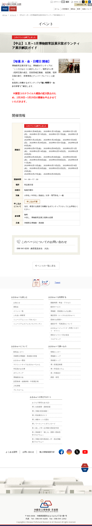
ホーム (57, 9)
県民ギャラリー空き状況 (60, 335)
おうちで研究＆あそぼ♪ (41, 402)
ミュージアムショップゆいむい (25, 319)
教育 (78, 9)
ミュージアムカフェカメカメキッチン (27, 324)
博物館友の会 (18, 377)
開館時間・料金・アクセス (61, 302)
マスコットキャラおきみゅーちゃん (26, 364)
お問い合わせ (28, 452)
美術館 (12, 9)
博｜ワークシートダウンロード (43, 423)
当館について (86, 9)
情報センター (56, 352)
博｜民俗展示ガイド (39, 415)
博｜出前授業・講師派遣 (41, 407)
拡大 (67, 2)
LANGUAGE (80, 4)
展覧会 (73, 9)
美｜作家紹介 (56, 373)
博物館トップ (56, 356)
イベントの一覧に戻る (45, 265)
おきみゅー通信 (19, 360)
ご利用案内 (65, 9)
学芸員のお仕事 (19, 369)
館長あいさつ (18, 352)
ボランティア (18, 373)
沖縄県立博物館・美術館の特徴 (25, 356)
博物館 (4, 9)
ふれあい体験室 (19, 315)
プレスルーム (18, 390)
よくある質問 (11, 452)
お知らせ (16, 302)
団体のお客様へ (56, 319)
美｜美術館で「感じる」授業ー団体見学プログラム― (46, 433)
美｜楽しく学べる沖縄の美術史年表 (45, 428)
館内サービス (56, 307)
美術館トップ (56, 360)
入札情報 (16, 385)
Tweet (57, 282)
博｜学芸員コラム (57, 369)
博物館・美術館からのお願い (61, 311)
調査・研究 (55, 377)
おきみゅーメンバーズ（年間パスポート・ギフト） (65, 329)
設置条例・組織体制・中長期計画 (26, 381)
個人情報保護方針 (47, 452)
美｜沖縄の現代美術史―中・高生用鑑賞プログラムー (46, 440)
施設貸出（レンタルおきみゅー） (63, 315)
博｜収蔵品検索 (56, 364)
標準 (63, 2)
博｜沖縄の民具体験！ (40, 411)
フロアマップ (56, 339)
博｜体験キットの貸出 (40, 419)
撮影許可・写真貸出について (61, 324)
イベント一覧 (18, 311)
